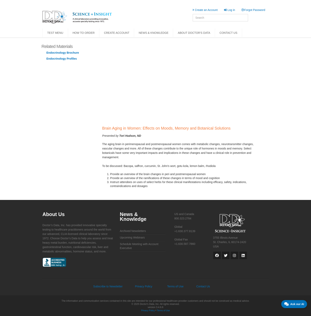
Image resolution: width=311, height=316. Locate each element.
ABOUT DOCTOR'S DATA (194, 32)
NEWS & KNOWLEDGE (153, 32)
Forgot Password (253, 10)
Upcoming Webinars (132, 237)
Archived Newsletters (133, 231)
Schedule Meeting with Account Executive (139, 246)
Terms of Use (175, 286)
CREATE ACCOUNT (116, 32)
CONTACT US (228, 32)
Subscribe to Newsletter (108, 286)
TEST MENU (55, 32)
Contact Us (203, 286)
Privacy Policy (143, 286)
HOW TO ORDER (84, 32)
